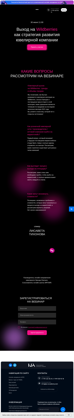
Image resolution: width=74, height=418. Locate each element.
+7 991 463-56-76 (47, 378)
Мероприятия (13, 385)
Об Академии (13, 390)
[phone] (37, 322)
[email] (37, 315)
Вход (64, 10)
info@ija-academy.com (49, 384)
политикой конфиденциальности (37, 327)
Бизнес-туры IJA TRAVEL (15, 379)
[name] (37, 308)
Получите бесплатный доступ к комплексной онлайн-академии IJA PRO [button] (37, 2)
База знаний (12, 382)
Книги (10, 392)
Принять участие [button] (37, 47)
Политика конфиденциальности (18, 410)
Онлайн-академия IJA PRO (16, 377)
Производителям (14, 387)
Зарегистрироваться (37, 332)
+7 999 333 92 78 (58, 378)
